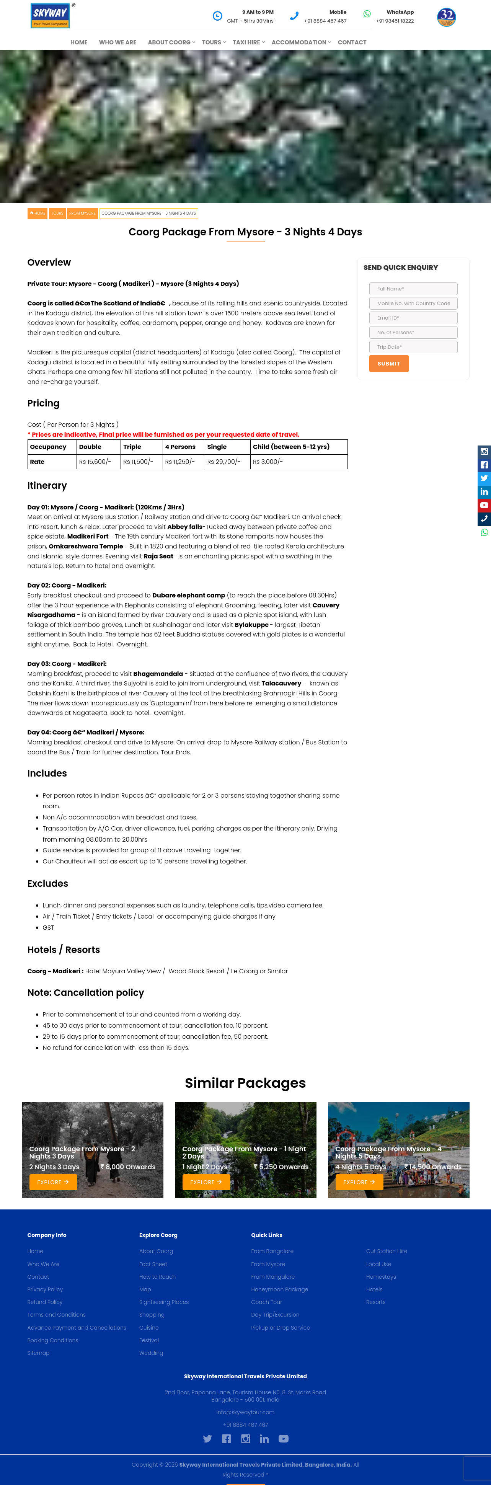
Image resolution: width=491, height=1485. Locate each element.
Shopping (152, 1315)
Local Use (378, 1264)
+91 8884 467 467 (325, 20)
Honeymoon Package (279, 1289)
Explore (53, 1182)
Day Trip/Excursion (275, 1315)
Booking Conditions (53, 1340)
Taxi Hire (246, 42)
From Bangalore (272, 1251)
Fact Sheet (153, 1264)
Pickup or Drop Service (280, 1328)
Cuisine (149, 1328)
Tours (211, 42)
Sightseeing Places (164, 1302)
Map (145, 1289)
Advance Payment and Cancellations (77, 1328)
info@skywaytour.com (246, 1412)
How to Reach (157, 1277)
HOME (38, 213)
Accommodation (299, 42)
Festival (149, 1340)
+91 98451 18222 (395, 20)
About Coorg (169, 42)
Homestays (381, 1277)
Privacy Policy (45, 1289)
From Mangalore (273, 1277)
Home (79, 42)
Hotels (374, 1289)
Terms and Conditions (57, 1315)
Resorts (375, 1302)
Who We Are (118, 42)
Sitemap (39, 1353)
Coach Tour (266, 1302)
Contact (352, 42)
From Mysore (82, 213)
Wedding (151, 1353)
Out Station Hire (387, 1251)
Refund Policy (45, 1302)
